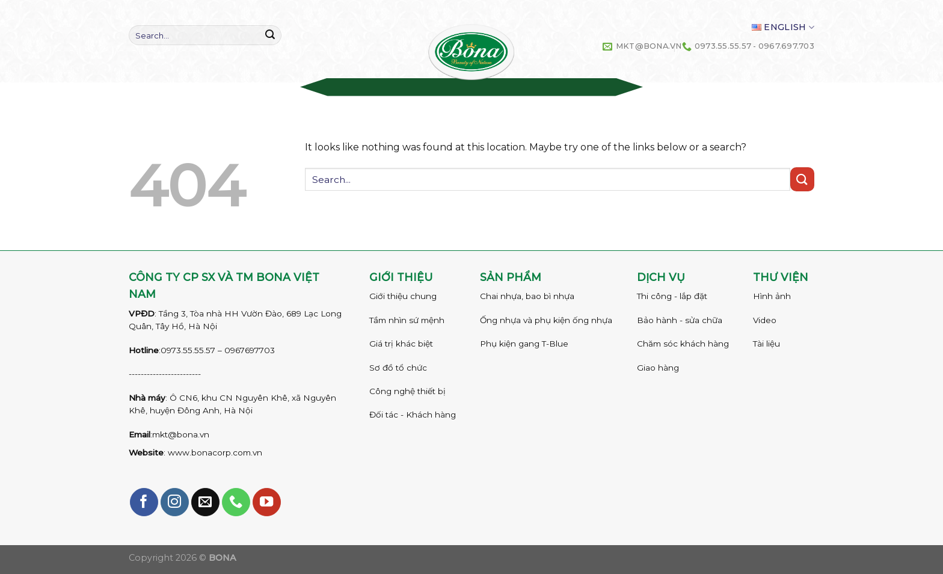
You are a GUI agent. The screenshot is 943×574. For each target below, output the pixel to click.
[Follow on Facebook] (144, 502)
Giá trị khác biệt (401, 343)
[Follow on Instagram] (175, 502)
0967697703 (249, 350)
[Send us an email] (205, 502)
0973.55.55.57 (188, 350)
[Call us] (236, 502)
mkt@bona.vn (180, 434)
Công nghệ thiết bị (407, 391)
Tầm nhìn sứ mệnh (406, 320)
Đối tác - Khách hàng (412, 414)
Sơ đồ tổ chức (398, 367)
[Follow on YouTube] (267, 502)
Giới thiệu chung (403, 296)
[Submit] (270, 35)
